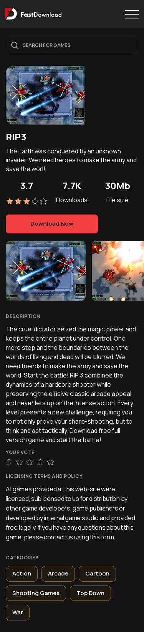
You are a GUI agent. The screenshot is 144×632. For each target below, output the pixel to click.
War (17, 612)
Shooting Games (36, 593)
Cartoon (97, 573)
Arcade (58, 573)
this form (102, 537)
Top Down (90, 593)
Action (21, 573)
